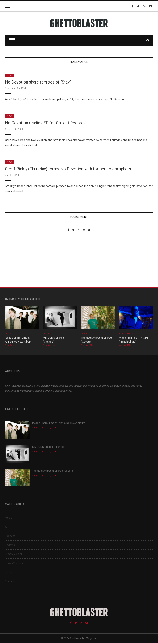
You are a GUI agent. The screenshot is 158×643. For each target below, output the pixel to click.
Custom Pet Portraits (17, 259)
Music (8, 517)
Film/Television (14, 554)
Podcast (10, 535)
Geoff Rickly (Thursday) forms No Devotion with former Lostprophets (68, 168)
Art (6, 526)
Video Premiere (126, 334)
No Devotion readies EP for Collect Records (45, 122)
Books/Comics (14, 563)
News (9, 75)
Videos (8, 334)
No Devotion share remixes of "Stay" (38, 82)
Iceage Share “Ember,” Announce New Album (58, 422)
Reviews (10, 544)
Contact (9, 581)
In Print (9, 572)
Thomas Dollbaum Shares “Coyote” (53, 470)
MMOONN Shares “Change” (48, 446)
